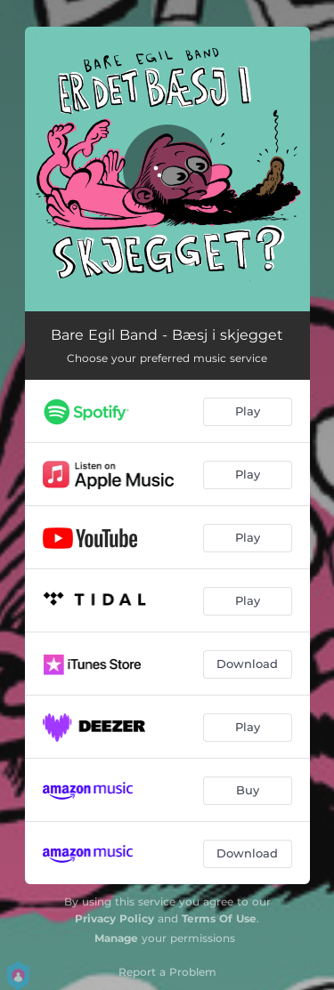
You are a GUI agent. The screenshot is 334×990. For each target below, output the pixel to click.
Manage (116, 938)
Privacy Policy (114, 918)
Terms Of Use (219, 918)
